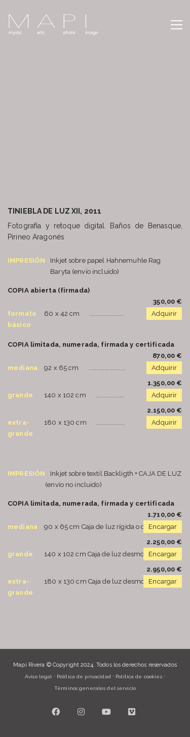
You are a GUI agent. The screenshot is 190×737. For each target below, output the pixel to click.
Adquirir (164, 313)
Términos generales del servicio (95, 688)
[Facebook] (56, 712)
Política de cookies (139, 676)
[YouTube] (106, 712)
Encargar (162, 526)
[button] (176, 25)
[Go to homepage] (53, 25)
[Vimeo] (132, 712)
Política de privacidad (84, 676)
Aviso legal (38, 676)
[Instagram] (81, 712)
